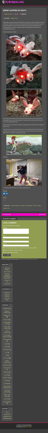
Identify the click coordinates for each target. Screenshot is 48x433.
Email (4, 241)
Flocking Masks (7, 343)
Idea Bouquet (6, 353)
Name (4, 237)
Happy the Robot (7, 301)
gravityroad (29, 206)
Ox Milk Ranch (7, 371)
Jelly (6, 355)
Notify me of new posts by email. (11, 254)
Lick (6, 358)
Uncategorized (7, 405)
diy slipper (22, 206)
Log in (7, 416)
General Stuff (14, 19)
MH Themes (29, 430)
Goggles (6, 350)
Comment (5, 228)
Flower (6, 347)
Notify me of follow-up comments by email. (14, 251)
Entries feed (7, 418)
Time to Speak (7, 273)
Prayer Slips (7, 285)
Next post (42, 215)
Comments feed (7, 420)
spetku (16, 14)
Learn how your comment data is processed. (28, 261)
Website (5, 245)
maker (40, 206)
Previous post (7, 215)
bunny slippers (15, 206)
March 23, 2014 (8, 14)
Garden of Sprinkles (7, 297)
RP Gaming (6, 387)
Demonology (7, 294)
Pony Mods (6, 375)
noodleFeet (6, 368)
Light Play (6, 361)
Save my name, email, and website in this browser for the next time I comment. (21, 249)
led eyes (36, 206)
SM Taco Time (6, 381)
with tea (6, 402)
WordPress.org (7, 422)
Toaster (6, 384)
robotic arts (6, 208)
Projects (6, 321)
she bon (6, 378)
